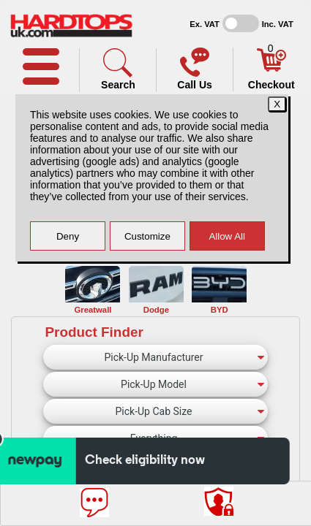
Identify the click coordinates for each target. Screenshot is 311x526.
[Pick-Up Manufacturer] (155, 357)
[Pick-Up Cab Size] (155, 411)
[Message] (94, 502)
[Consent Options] (218, 501)
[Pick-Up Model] (155, 384)
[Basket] (271, 68)
